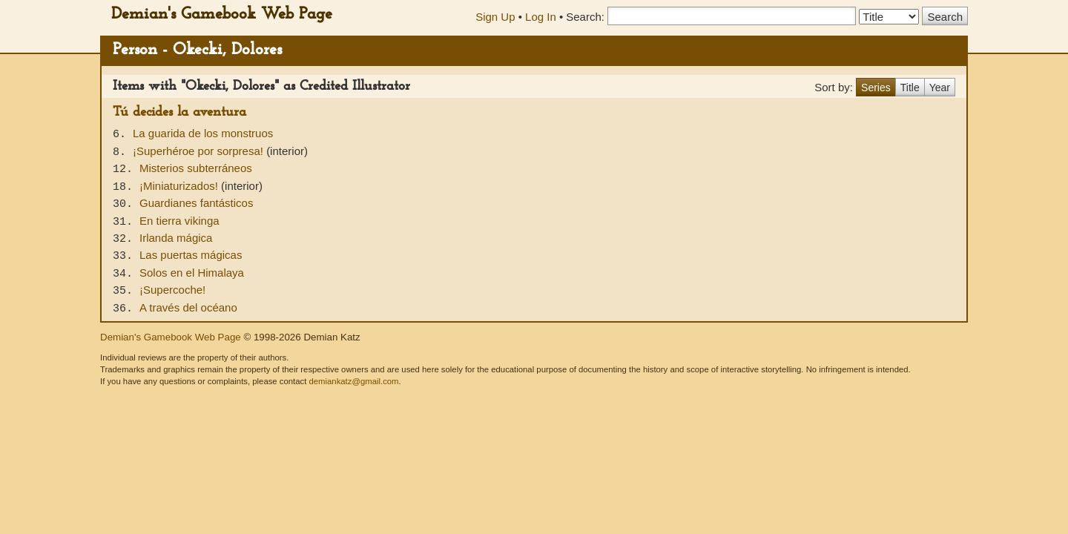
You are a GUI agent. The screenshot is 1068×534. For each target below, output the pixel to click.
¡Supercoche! (172, 289)
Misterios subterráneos (195, 168)
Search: (585, 16)
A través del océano (188, 307)
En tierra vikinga (179, 220)
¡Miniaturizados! (180, 185)
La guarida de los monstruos (203, 133)
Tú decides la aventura (179, 112)
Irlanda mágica (175, 237)
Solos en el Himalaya (191, 272)
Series (876, 87)
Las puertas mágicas (190, 254)
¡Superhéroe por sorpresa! (199, 151)
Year (939, 87)
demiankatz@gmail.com (353, 381)
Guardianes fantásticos (196, 203)
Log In (540, 16)
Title (910, 87)
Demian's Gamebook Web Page (221, 14)
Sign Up (495, 16)
